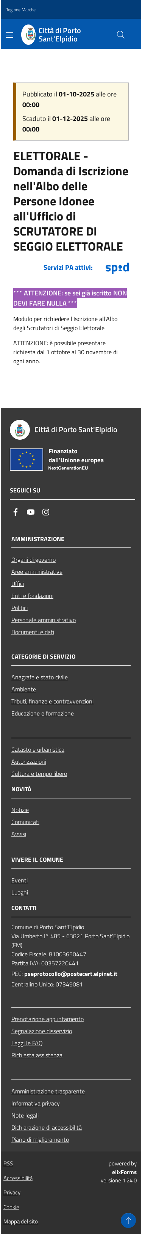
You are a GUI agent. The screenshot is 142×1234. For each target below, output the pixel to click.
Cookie (11, 1207)
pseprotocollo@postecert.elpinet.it (70, 973)
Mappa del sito (20, 1221)
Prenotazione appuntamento (47, 1018)
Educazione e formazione (42, 713)
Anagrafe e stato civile (39, 677)
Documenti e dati (32, 631)
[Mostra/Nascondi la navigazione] (9, 35)
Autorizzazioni (28, 761)
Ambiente (23, 689)
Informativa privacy (35, 1103)
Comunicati (25, 821)
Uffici (17, 583)
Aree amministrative (36, 571)
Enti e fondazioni (32, 595)
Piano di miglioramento (40, 1139)
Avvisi (18, 833)
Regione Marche (20, 9)
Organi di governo (33, 559)
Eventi (19, 880)
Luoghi (19, 892)
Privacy (11, 1192)
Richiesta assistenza (36, 1055)
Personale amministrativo (43, 619)
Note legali (25, 1115)
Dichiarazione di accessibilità (46, 1127)
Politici (19, 607)
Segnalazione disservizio (41, 1030)
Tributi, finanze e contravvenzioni (52, 701)
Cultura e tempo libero (39, 773)
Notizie (20, 809)
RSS (8, 1163)
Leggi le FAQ (27, 1042)
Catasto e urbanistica (37, 749)
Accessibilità (18, 1178)
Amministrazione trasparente (48, 1091)
